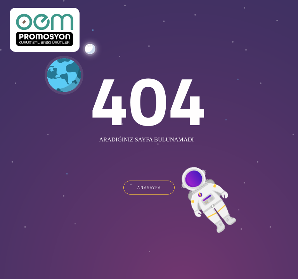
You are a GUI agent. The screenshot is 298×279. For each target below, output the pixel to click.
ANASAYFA (149, 187)
